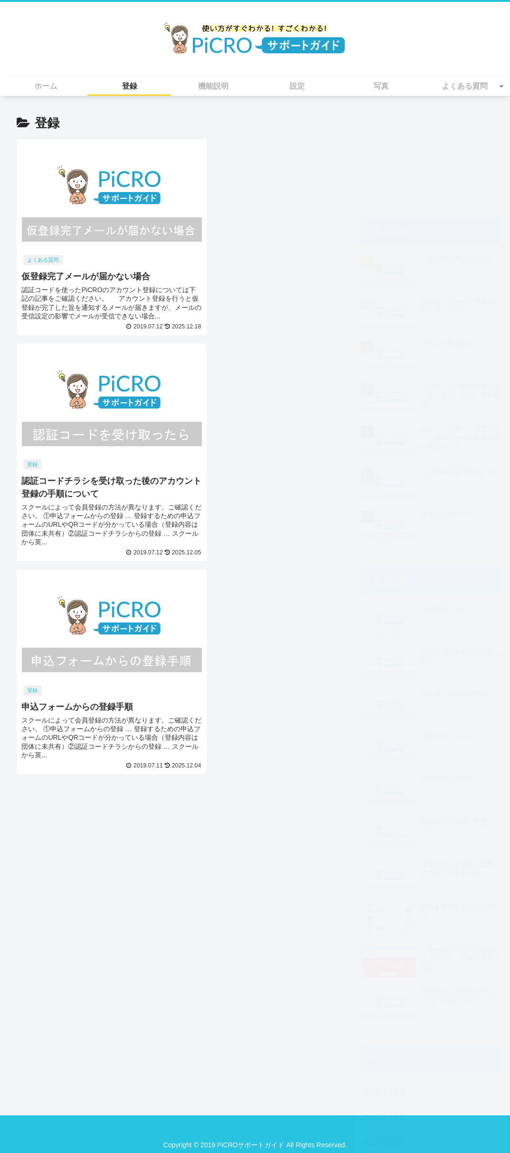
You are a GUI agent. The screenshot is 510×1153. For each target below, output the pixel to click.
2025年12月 (384, 995)
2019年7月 (381, 1070)
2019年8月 (381, 1045)
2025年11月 (384, 1020)
